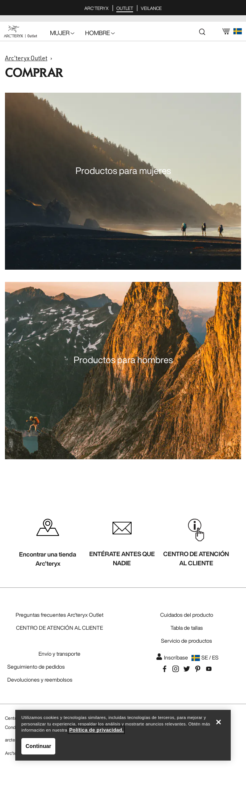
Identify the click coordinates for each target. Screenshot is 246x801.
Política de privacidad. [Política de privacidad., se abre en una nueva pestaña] (96, 730)
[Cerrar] (218, 722)
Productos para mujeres (123, 170)
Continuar (38, 746)
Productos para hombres (123, 360)
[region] (123, 735)
